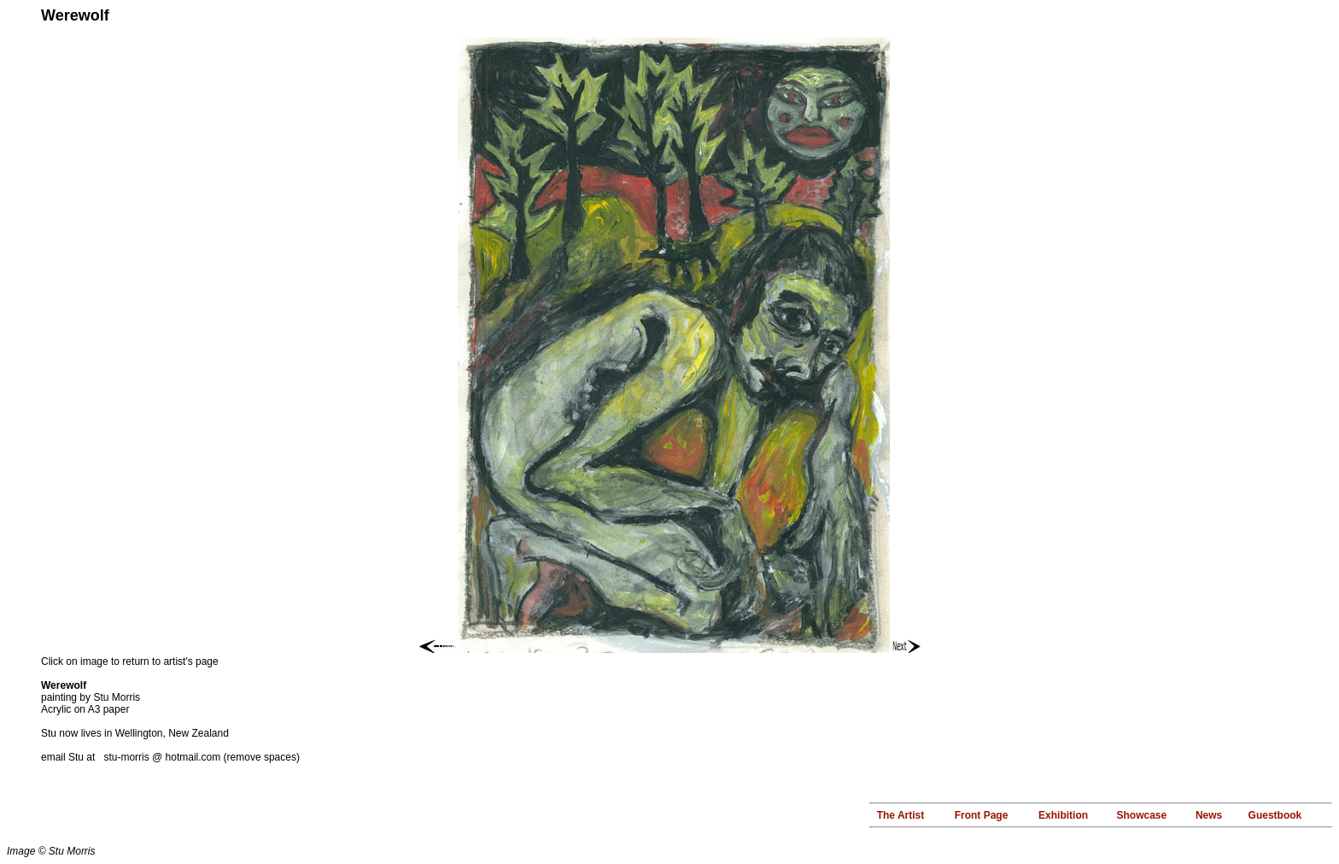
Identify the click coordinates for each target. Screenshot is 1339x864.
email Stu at (72, 757)
